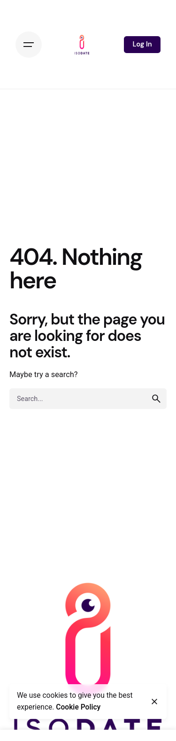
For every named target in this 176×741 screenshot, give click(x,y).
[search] (156, 398)
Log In (142, 44)
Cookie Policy (78, 707)
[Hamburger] (28, 44)
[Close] (154, 701)
